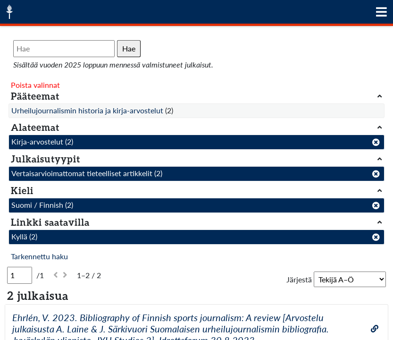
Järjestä (299, 279)
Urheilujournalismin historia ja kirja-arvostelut (87, 110)
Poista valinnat (35, 84)
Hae (128, 48)
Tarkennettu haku (39, 256)
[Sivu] (19, 275)
